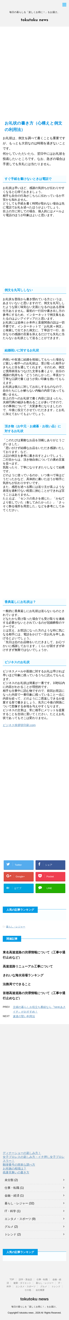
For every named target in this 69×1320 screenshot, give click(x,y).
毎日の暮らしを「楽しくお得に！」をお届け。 (34, 1306)
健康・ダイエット (22, 1283)
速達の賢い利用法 (24, 1016)
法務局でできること (17, 984)
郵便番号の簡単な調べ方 (19, 1164)
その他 (27, 1290)
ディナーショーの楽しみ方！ (22, 1153)
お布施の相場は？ (14, 1168)
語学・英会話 (25, 1279)
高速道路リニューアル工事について (28, 966)
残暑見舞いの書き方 (16, 1172)
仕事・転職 (12, 1187)
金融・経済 (12, 1195)
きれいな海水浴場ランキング (23, 975)
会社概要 (40, 1290)
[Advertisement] (34, 75)
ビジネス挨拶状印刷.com (19, 725)
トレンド (10, 1234)
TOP (12, 1279)
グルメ (9, 1226)
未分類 (9, 1180)
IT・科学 (10, 1211)
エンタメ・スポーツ (18, 1218)
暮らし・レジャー (15, 926)
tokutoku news (34, 20)
